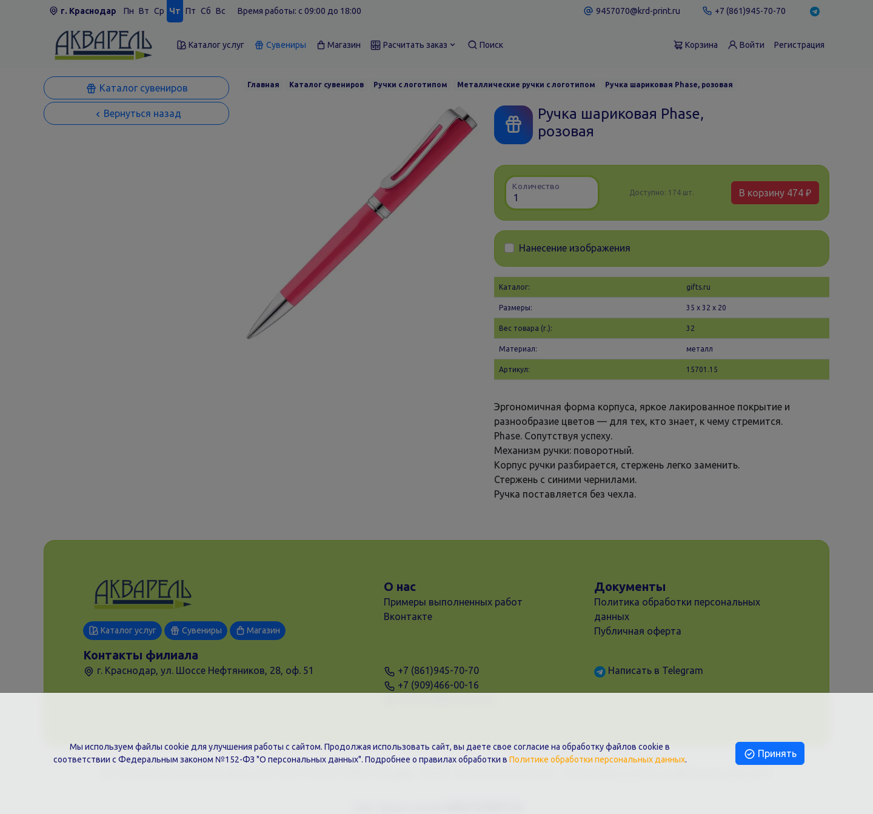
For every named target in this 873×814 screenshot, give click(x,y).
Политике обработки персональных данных (597, 759)
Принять (769, 753)
